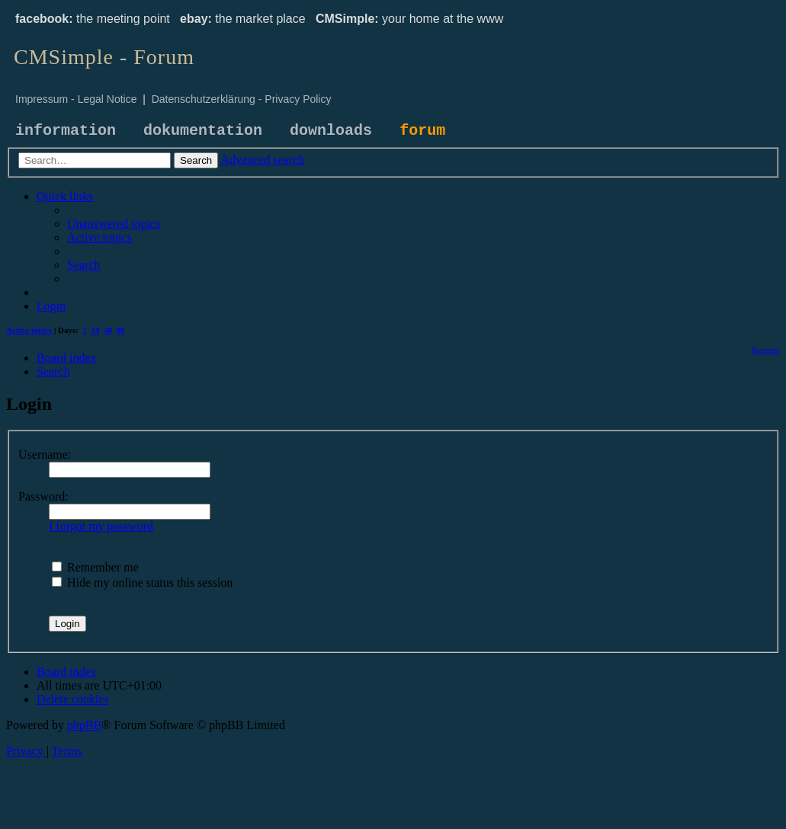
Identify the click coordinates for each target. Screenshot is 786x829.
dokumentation (202, 130)
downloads (331, 130)
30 (108, 329)
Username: (44, 454)
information (65, 130)
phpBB (84, 725)
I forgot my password (101, 526)
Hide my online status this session (142, 582)
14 (95, 329)
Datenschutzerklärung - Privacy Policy (242, 99)
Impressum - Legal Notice (76, 99)
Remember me (95, 567)
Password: (43, 496)
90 (121, 329)
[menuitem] (113, 223)
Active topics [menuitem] (29, 329)
